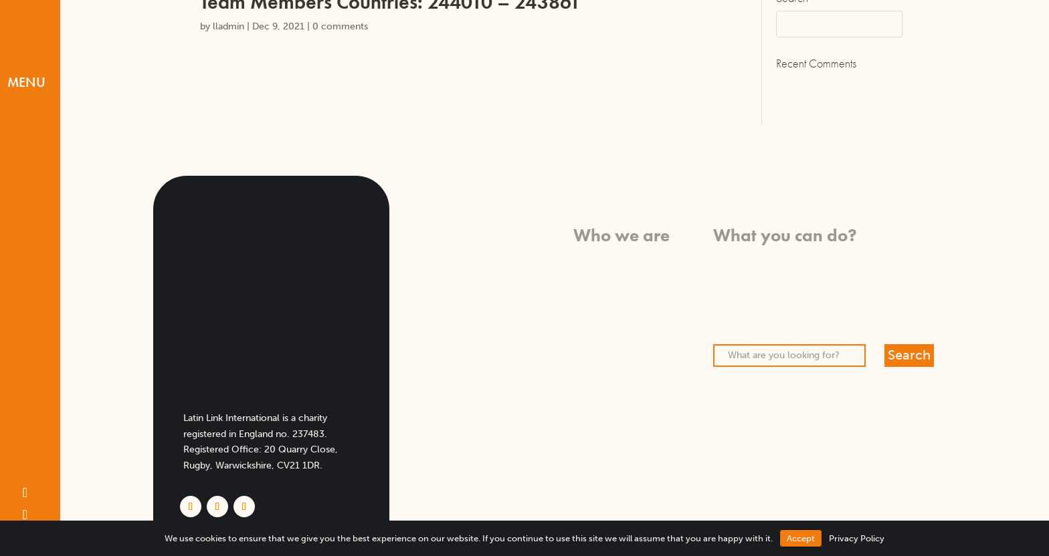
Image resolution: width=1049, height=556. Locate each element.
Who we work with (627, 289)
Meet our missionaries (621, 337)
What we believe (633, 258)
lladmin (228, 26)
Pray (723, 273)
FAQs (658, 353)
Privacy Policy (856, 538)
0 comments (340, 26)
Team (658, 321)
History (654, 305)
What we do (643, 273)
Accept (801, 538)
